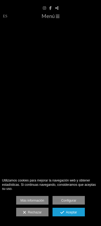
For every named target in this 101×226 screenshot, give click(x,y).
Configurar (68, 200)
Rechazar (32, 212)
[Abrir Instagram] (44, 8)
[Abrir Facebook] (50, 8)
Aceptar (68, 212)
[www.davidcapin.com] (50, 2)
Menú (50, 16)
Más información (32, 200)
